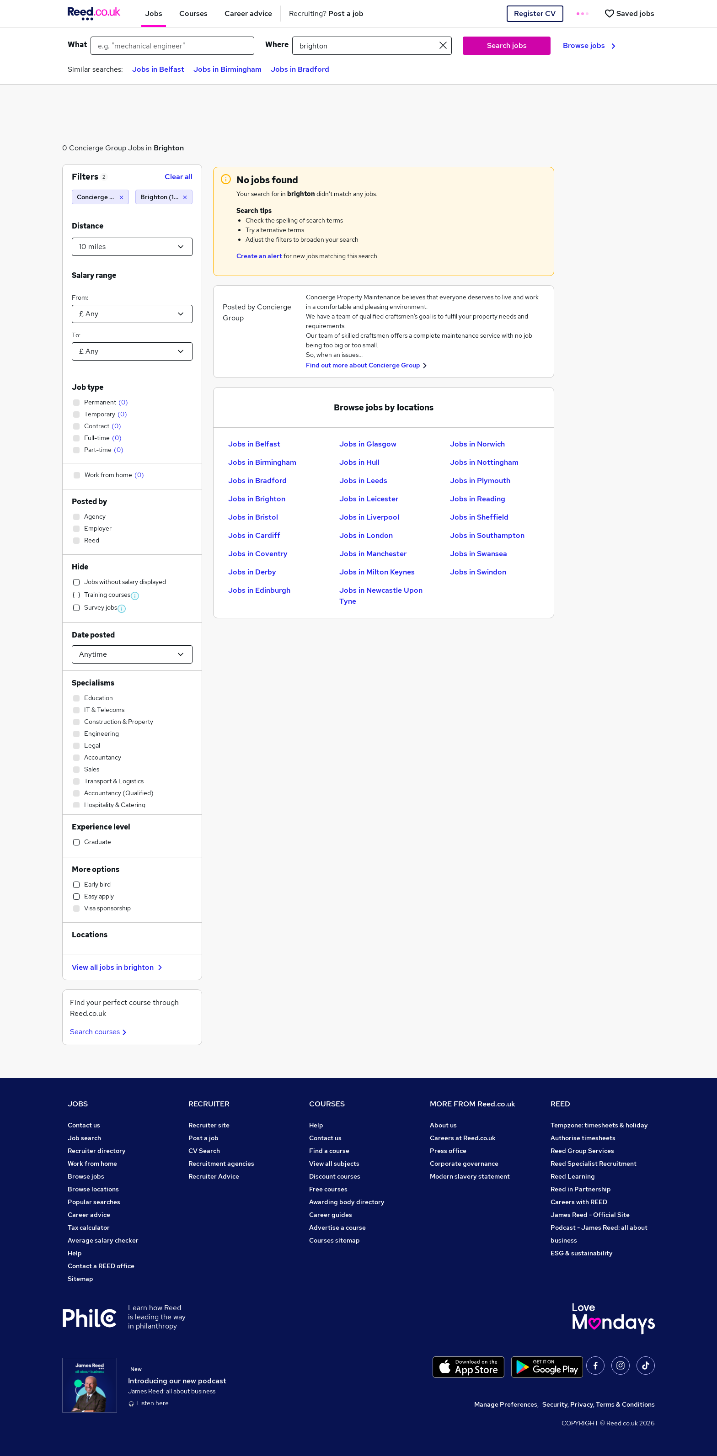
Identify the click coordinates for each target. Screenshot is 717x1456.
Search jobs (507, 45)
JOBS (78, 1104)
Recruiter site (209, 1125)
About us (443, 1125)
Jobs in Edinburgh (259, 590)
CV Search (204, 1151)
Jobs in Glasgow (367, 444)
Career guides (330, 1215)
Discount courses (334, 1176)
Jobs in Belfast (158, 69)
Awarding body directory (347, 1202)
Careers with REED (579, 1202)
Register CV (535, 13)
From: (80, 297)
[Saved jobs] (629, 13)
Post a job (203, 1138)
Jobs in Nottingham (484, 462)
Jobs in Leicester (368, 499)
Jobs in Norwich (477, 444)
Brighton (169, 148)
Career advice (89, 1215)
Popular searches (94, 1202)
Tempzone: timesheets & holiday (599, 1125)
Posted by (89, 501)
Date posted (93, 635)
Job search (84, 1138)
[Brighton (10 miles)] (164, 197)
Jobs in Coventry (258, 553)
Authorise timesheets (583, 1138)
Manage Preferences (505, 1404)
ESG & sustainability (582, 1253)
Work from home (92, 1163)
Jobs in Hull (359, 462)
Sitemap (80, 1279)
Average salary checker (103, 1240)
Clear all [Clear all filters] (179, 176)
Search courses (99, 1031)
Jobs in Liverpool (369, 517)
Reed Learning (573, 1176)
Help (75, 1253)
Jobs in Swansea (478, 553)
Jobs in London (366, 535)
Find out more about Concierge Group (363, 365)
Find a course (329, 1151)
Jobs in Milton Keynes (377, 572)
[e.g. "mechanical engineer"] (172, 46)
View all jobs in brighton (118, 967)
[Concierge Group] (100, 197)
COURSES (327, 1104)
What (77, 44)
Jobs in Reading (477, 499)
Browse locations (93, 1189)
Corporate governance (464, 1163)
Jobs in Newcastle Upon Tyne (381, 595)
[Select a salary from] (132, 314)
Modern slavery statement (470, 1176)
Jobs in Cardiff (254, 535)
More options (95, 869)
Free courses (328, 1189)
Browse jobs (589, 45)
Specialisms (93, 683)
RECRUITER (209, 1104)
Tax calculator (89, 1227)
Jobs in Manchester (373, 553)
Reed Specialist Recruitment (594, 1163)
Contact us (84, 1125)
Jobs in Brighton (256, 499)
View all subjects (334, 1163)
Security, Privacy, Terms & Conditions (598, 1404)
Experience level (101, 827)
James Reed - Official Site (590, 1215)
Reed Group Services (582, 1151)
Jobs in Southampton (487, 535)
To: (76, 335)
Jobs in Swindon (478, 572)
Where (277, 44)
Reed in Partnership (581, 1189)
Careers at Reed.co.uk (463, 1138)
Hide (80, 567)
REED (560, 1104)
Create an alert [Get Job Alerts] (259, 256)
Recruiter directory (97, 1151)
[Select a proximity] (132, 247)
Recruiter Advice (213, 1176)
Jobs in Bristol (253, 517)
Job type (87, 387)
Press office (448, 1151)
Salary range (94, 275)
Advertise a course (337, 1227)
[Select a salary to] (132, 351)
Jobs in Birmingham (227, 69)
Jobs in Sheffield (479, 517)
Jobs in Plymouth (480, 480)
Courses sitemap (334, 1240)
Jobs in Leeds (363, 480)
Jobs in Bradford (300, 69)
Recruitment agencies (221, 1163)
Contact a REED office (101, 1266)
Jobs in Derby (252, 572)
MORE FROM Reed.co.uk (472, 1104)
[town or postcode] (372, 46)
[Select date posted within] (132, 654)
